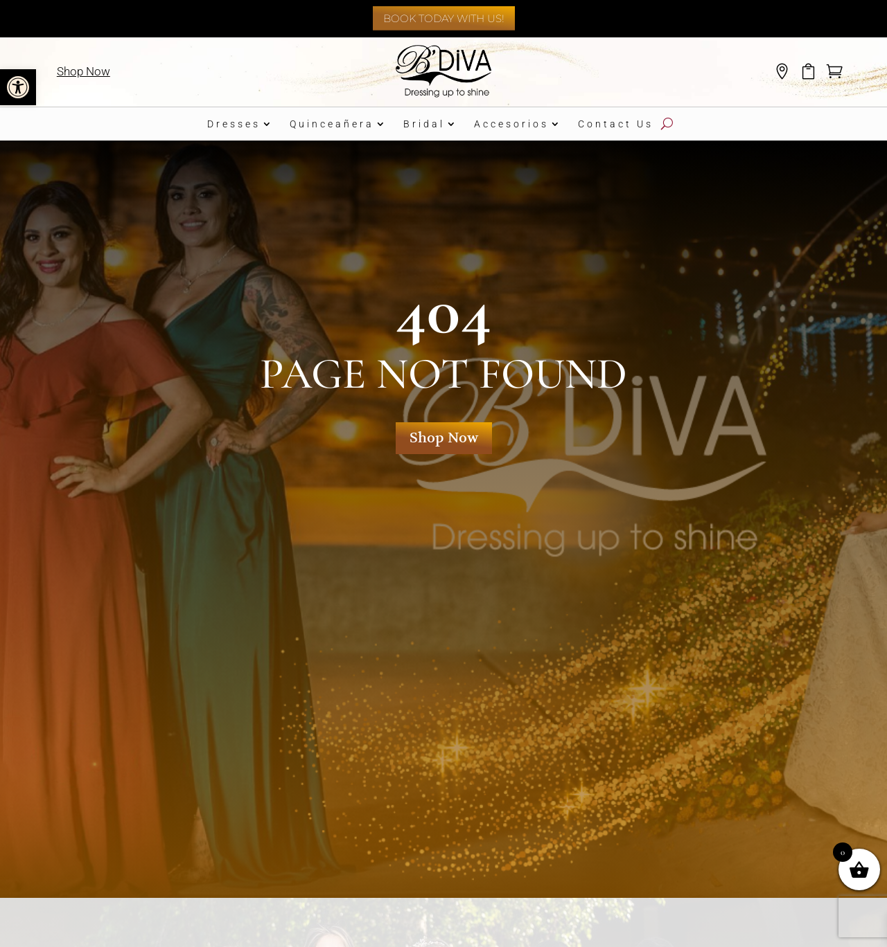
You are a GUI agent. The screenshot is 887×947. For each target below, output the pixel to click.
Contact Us (615, 124)
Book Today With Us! (443, 18)
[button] (18, 87)
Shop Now (83, 71)
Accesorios (511, 124)
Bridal (424, 124)
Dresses (234, 124)
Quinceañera (332, 124)
